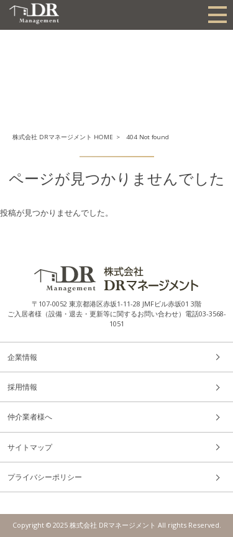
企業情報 (22, 357)
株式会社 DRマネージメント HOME (62, 136)
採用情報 (22, 387)
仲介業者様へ (29, 416)
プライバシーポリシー (44, 477)
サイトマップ (29, 447)
